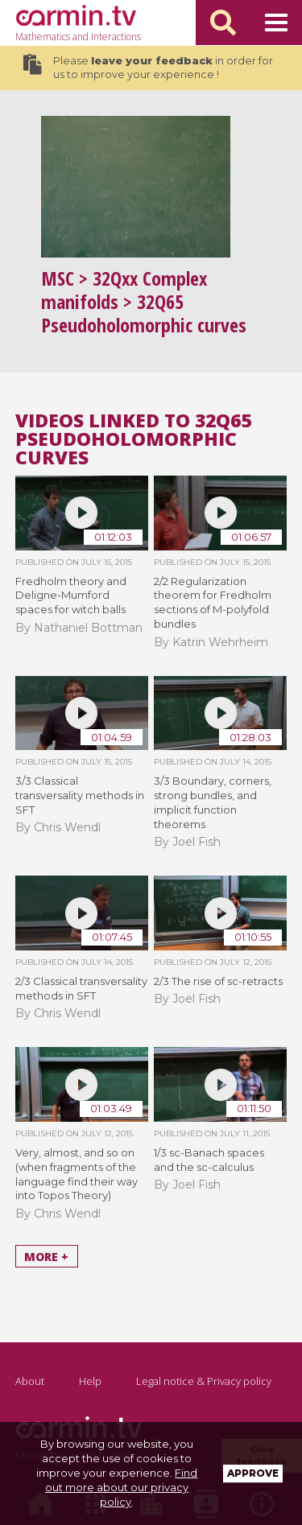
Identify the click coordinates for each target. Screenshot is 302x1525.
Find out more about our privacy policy (121, 1487)
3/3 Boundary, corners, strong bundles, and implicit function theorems (212, 802)
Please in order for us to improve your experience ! (148, 67)
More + (46, 1255)
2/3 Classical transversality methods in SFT (81, 988)
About (29, 1381)
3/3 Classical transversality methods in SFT (79, 795)
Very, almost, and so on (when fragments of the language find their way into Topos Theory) (76, 1174)
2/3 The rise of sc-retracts (218, 981)
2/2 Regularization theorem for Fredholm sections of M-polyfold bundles (212, 603)
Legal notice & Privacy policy (203, 1381)
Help (90, 1381)
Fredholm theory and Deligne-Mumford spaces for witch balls (70, 595)
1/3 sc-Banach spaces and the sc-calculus (209, 1159)
